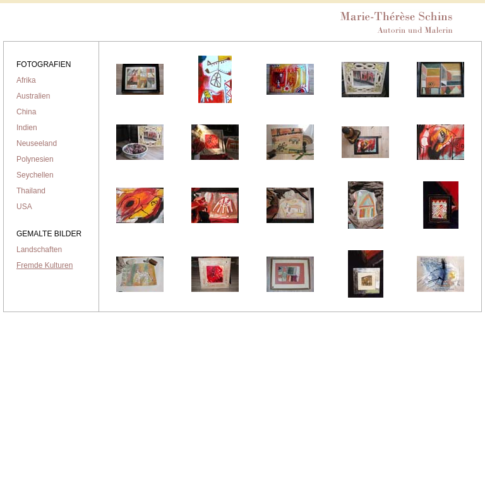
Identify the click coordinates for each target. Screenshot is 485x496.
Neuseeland (36, 143)
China (26, 111)
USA (24, 206)
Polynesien (35, 159)
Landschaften (39, 249)
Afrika (26, 80)
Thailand (30, 190)
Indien (26, 127)
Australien (33, 96)
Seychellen (35, 175)
